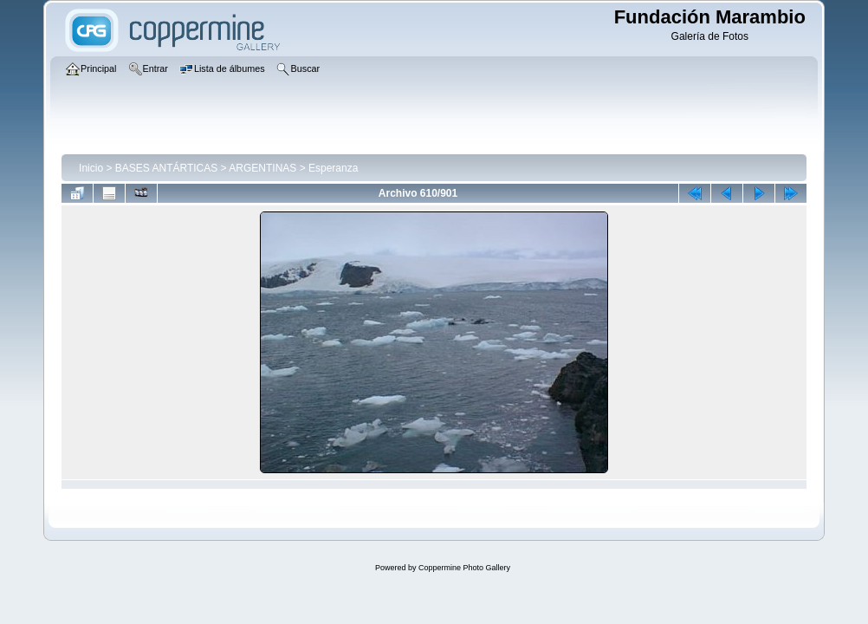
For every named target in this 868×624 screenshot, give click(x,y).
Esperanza (333, 168)
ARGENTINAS (262, 168)
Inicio (91, 168)
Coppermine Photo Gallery (464, 567)
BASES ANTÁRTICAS (166, 168)
